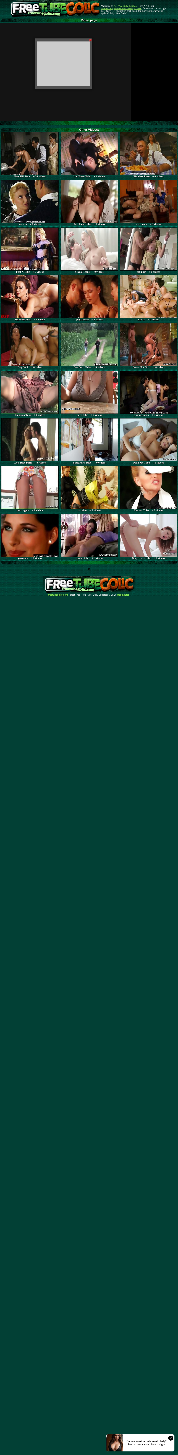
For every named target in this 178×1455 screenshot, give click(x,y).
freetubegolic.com (58, 595)
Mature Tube (107, 8)
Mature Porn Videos (123, 8)
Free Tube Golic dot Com (125, 6)
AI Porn (138, 8)
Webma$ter (123, 595)
